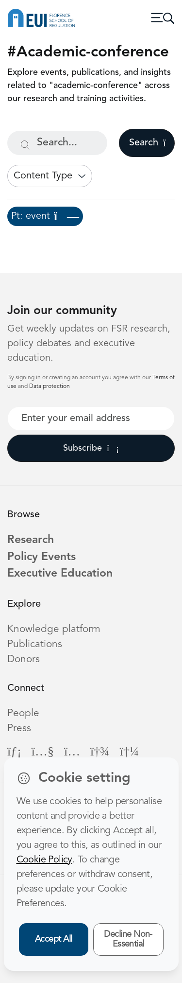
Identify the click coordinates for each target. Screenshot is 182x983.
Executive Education (60, 573)
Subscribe (91, 448)
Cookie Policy (44, 860)
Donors (23, 659)
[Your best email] (91, 418)
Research (30, 540)
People (23, 713)
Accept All (53, 939)
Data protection (49, 386)
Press (19, 728)
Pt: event (45, 216)
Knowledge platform (53, 629)
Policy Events (41, 557)
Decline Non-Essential (128, 939)
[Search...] (57, 143)
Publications (34, 644)
